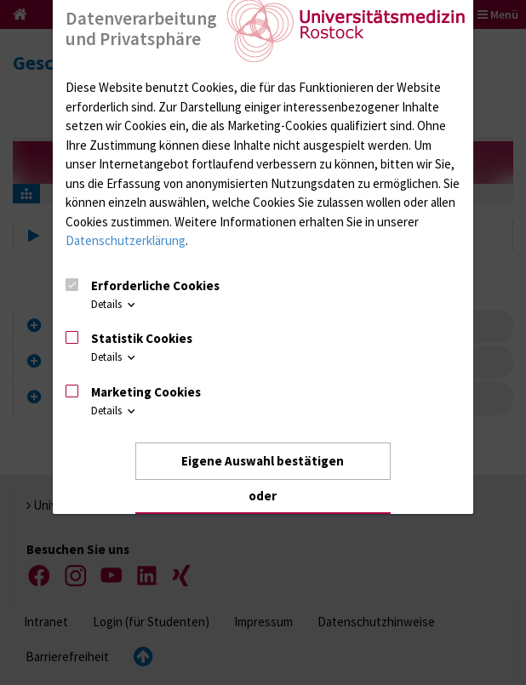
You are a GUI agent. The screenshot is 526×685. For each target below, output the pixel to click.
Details (114, 304)
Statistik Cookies (141, 338)
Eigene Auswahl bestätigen (262, 461)
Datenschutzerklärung (126, 240)
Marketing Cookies (146, 392)
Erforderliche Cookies (155, 285)
